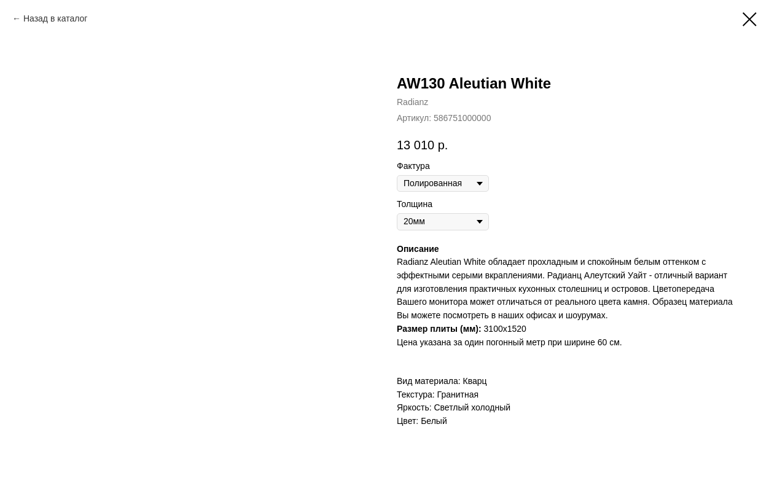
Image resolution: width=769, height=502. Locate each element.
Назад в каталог (55, 18)
